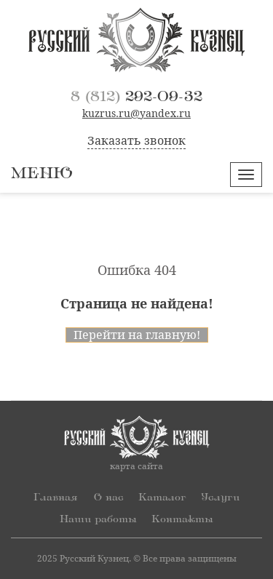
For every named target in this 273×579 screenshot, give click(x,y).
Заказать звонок (136, 141)
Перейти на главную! (137, 335)
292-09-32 (136, 97)
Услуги (220, 497)
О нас (109, 497)
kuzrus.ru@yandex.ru (136, 113)
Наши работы (98, 519)
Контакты (182, 519)
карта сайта (136, 466)
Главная (55, 497)
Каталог (162, 497)
